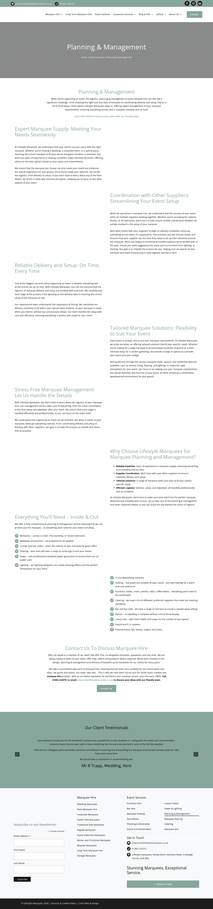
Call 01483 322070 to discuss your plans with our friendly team (106, 116)
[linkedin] (199, 3)
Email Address (22, 836)
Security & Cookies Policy (63, 903)
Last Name (19, 863)
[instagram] (193, 3)
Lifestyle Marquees (33, 903)
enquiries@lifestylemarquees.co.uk (34, 3)
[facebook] (187, 3)
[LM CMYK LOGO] (26, 8)
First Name (19, 849)
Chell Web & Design (89, 903)
